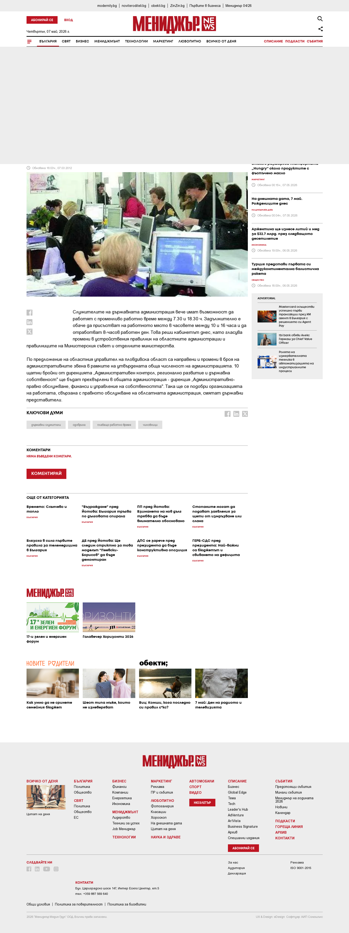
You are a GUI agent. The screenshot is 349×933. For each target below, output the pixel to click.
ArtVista (234, 821)
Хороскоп (159, 817)
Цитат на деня (163, 829)
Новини (281, 807)
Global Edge (237, 792)
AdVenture (236, 815)
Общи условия (38, 904)
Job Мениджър (124, 829)
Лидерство (121, 817)
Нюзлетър (202, 803)
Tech (231, 803)
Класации (158, 812)
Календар (282, 812)
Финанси (119, 786)
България (48, 41)
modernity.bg (107, 6)
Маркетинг (163, 41)
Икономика (121, 803)
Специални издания (243, 838)
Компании (120, 792)
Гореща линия (289, 826)
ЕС (76, 817)
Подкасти (294, 41)
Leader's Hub (238, 809)
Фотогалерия (162, 806)
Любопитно (189, 41)
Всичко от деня (221, 41)
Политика (82, 786)
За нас (233, 862)
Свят (66, 41)
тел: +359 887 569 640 (91, 893)
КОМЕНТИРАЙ (46, 474)
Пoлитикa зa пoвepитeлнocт (79, 904)
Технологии (136, 41)
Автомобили (201, 781)
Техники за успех (126, 823)
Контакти (285, 838)
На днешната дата (166, 823)
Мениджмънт (107, 41)
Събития (315, 41)
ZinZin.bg (177, 6)
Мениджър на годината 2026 (294, 799)
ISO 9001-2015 (300, 867)
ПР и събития (162, 792)
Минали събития (288, 792)
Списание (273, 41)
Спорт (195, 786)
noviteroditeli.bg (134, 6)
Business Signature (243, 826)
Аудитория (236, 867)
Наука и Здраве (166, 837)
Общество (83, 792)
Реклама (157, 786)
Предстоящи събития (293, 786)
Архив (232, 832)
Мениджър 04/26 (239, 6)
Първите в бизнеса (205, 6)
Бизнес (82, 41)
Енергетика (122, 798)
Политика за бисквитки (127, 904)
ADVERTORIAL (267, 298)
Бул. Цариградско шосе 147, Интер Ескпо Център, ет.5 (117, 888)
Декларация (237, 873)
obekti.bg (158, 6)
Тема (232, 798)
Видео (195, 792)
